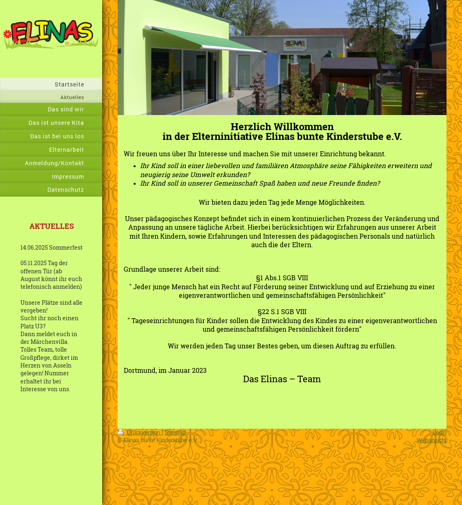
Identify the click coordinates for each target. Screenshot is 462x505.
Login (439, 432)
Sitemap (175, 432)
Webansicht (431, 440)
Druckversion (139, 432)
